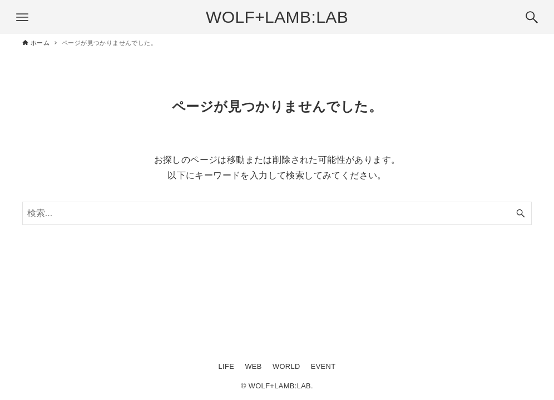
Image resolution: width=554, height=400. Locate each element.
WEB (253, 366)
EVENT (323, 366)
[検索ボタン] (532, 17)
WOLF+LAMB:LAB (277, 17)
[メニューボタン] (22, 17)
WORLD (286, 366)
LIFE (227, 366)
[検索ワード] (277, 213)
